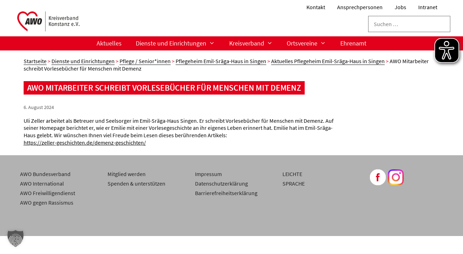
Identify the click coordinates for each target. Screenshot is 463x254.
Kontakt (315, 7)
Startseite (35, 61)
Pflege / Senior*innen (145, 61)
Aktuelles (109, 43)
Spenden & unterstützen (136, 183)
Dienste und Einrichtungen (179, 43)
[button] (15, 238)
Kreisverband (254, 43)
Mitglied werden (127, 173)
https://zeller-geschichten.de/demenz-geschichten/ (85, 142)
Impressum (208, 173)
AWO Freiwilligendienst (47, 192)
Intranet (427, 7)
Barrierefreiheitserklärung (226, 192)
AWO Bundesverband (45, 173)
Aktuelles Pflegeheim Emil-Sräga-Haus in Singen (328, 61)
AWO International (42, 183)
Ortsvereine (310, 43)
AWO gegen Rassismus (46, 202)
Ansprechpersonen (360, 7)
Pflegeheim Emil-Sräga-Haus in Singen (221, 61)
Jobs (400, 7)
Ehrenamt (353, 43)
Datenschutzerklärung (221, 183)
